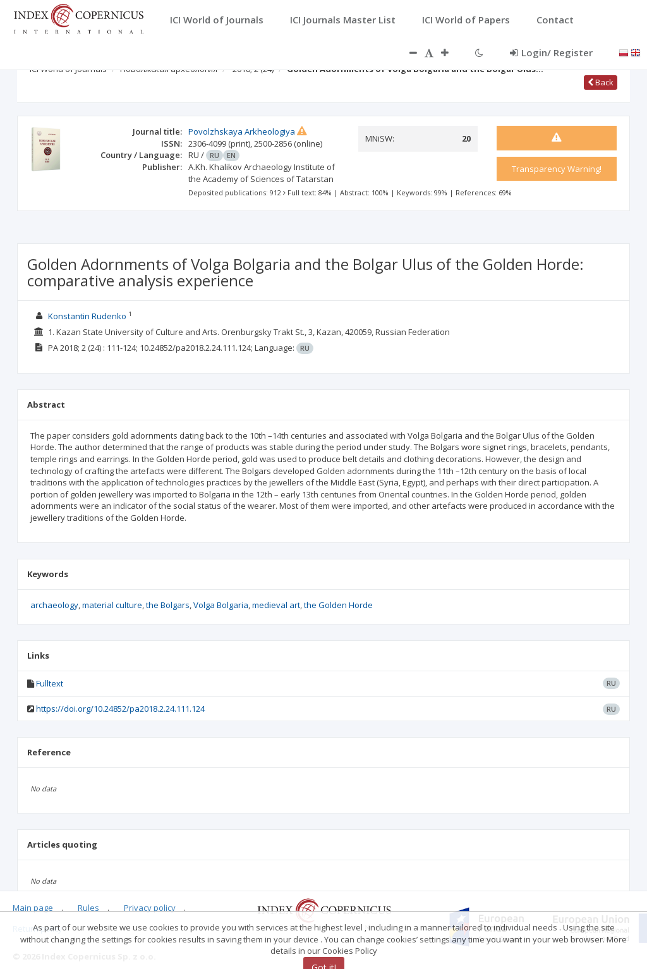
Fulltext (49, 683)
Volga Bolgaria (220, 605)
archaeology (54, 605)
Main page (33, 907)
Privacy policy (150, 907)
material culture (112, 605)
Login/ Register (551, 52)
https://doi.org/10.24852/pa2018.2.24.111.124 (120, 708)
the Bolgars (168, 605)
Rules (88, 907)
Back (601, 82)
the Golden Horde (338, 605)
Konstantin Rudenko (87, 316)
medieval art (276, 605)
